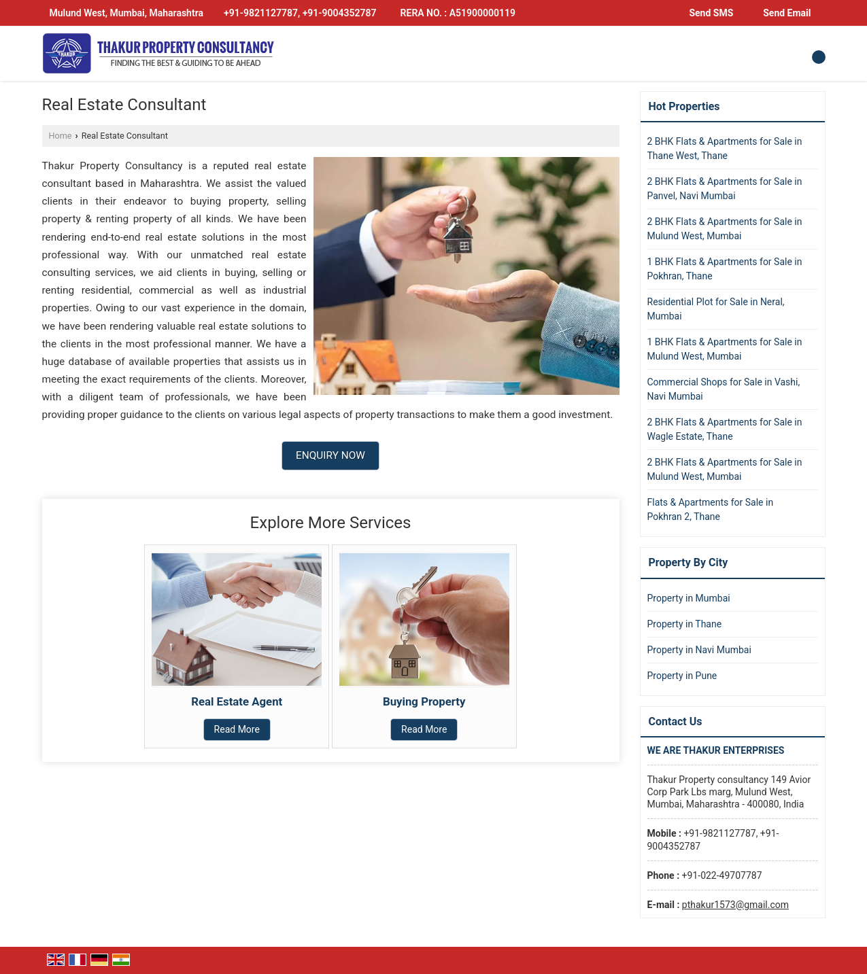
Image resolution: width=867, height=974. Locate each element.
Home (60, 136)
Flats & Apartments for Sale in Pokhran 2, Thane (710, 509)
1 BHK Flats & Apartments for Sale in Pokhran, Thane (724, 268)
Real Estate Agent (236, 701)
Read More (237, 729)
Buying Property (424, 701)
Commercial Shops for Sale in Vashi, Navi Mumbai (723, 389)
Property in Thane (684, 624)
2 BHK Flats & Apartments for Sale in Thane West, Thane (724, 148)
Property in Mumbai (688, 598)
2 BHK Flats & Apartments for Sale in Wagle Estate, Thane (724, 429)
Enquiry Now (330, 455)
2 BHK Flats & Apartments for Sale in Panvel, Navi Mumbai (724, 188)
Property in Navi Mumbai (699, 649)
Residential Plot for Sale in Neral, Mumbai (716, 308)
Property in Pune (682, 675)
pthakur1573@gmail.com (735, 904)
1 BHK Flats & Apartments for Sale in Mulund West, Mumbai (724, 349)
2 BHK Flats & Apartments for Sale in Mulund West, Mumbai (724, 228)
